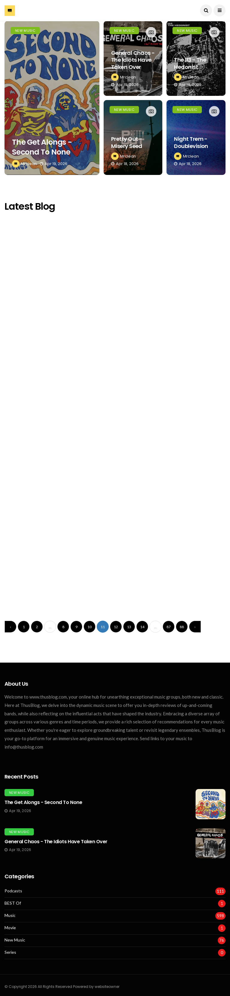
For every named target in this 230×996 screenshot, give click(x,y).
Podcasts (13, 890)
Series (10, 952)
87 (169, 627)
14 (142, 627)
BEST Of (12, 903)
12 (116, 627)
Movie (10, 927)
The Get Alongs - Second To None (42, 147)
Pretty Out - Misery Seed (126, 142)
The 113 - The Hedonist (190, 63)
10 (89, 627)
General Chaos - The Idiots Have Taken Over (133, 60)
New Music (25, 30)
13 (129, 627)
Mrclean (29, 164)
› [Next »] (195, 627)
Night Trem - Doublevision (191, 142)
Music (10, 915)
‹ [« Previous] (10, 627)
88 (182, 627)
